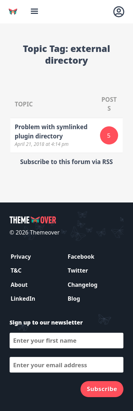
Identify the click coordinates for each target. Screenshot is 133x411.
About (19, 285)
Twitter (78, 270)
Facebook (81, 256)
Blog (74, 298)
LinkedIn (23, 298)
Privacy (21, 256)
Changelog (83, 285)
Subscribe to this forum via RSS (66, 162)
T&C (16, 270)
